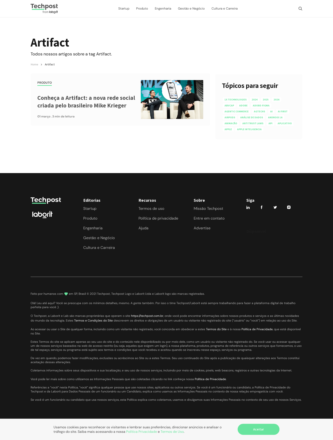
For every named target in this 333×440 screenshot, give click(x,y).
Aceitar (258, 429)
